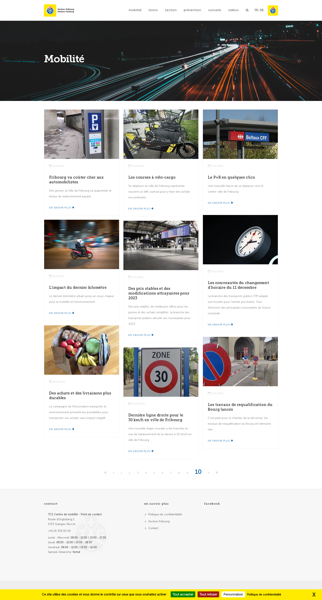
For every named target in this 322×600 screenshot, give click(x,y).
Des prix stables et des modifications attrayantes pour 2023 (159, 293)
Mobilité (135, 10)
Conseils (214, 10)
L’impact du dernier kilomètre (78, 287)
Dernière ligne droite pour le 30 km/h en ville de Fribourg (155, 417)
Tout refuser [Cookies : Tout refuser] (208, 594)
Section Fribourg (159, 521)
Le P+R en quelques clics (231, 177)
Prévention (192, 10)
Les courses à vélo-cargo (152, 177)
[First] (105, 472)
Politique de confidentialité (165, 514)
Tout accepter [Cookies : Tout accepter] (183, 594)
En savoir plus (61, 207)
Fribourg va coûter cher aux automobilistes (76, 179)
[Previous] (114, 472)
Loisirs (153, 10)
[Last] (217, 472)
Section (171, 10)
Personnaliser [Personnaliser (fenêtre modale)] (233, 594)
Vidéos (233, 10)
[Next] (209, 472)
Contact (153, 528)
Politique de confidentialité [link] (264, 594)
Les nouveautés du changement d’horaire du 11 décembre (238, 285)
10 (198, 471)
